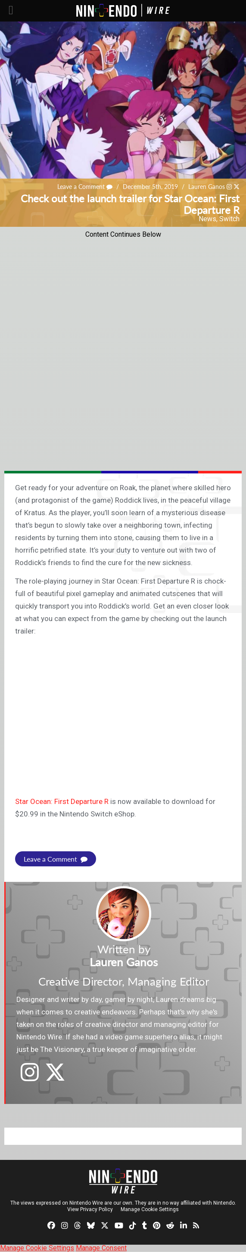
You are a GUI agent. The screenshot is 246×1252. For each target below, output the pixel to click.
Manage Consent (101, 1248)
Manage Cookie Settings (150, 1209)
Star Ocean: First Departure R (62, 801)
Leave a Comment (84, 186)
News (207, 219)
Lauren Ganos (206, 186)
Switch (229, 219)
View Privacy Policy (90, 1209)
